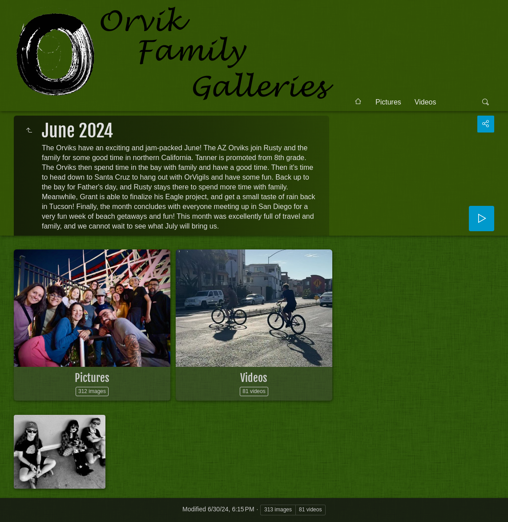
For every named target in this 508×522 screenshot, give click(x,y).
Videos (425, 102)
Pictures (388, 102)
